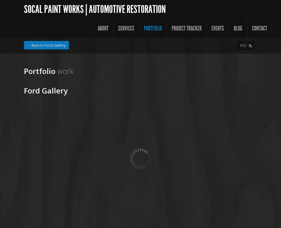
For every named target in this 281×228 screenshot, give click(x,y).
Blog (238, 28)
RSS (243, 45)
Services (126, 28)
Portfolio (153, 28)
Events (217, 28)
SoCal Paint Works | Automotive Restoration (95, 9)
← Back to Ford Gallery (46, 45)
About (103, 28)
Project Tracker (187, 28)
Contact (259, 28)
